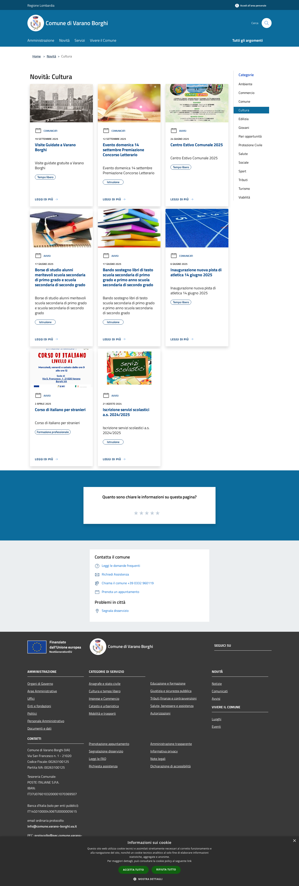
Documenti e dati (39, 728)
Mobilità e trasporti (102, 713)
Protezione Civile (250, 144)
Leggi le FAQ (97, 758)
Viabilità (244, 197)
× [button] (294, 840)
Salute (243, 153)
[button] (149, 879)
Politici (32, 713)
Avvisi (178, 131)
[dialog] (149, 861)
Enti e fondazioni (39, 705)
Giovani (244, 127)
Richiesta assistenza (103, 766)
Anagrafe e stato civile (104, 683)
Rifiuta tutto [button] (166, 869)
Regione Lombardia (40, 5)
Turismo (244, 188)
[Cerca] (267, 23)
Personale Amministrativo (45, 720)
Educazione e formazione (167, 683)
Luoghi (216, 719)
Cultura (244, 110)
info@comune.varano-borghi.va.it (52, 826)
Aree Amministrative (42, 691)
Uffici (31, 698)
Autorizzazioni (160, 713)
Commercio (246, 92)
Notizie (217, 683)
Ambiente (245, 84)
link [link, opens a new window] (189, 861)
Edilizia (244, 118)
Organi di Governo (40, 683)
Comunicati (46, 131)
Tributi (243, 179)
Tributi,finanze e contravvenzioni (173, 698)
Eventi (216, 726)
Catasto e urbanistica (104, 705)
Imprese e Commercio (104, 698)
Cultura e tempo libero (104, 691)
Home (36, 56)
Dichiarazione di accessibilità (170, 766)
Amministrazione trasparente (171, 743)
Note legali (157, 758)
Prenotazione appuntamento (109, 743)
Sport (242, 171)
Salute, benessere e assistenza (172, 705)
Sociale (244, 162)
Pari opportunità (250, 136)
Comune (244, 101)
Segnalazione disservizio (106, 751)
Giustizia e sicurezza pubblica (170, 690)
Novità (51, 56)
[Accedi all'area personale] (251, 5)
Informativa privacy (164, 751)
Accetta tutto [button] (133, 869)
